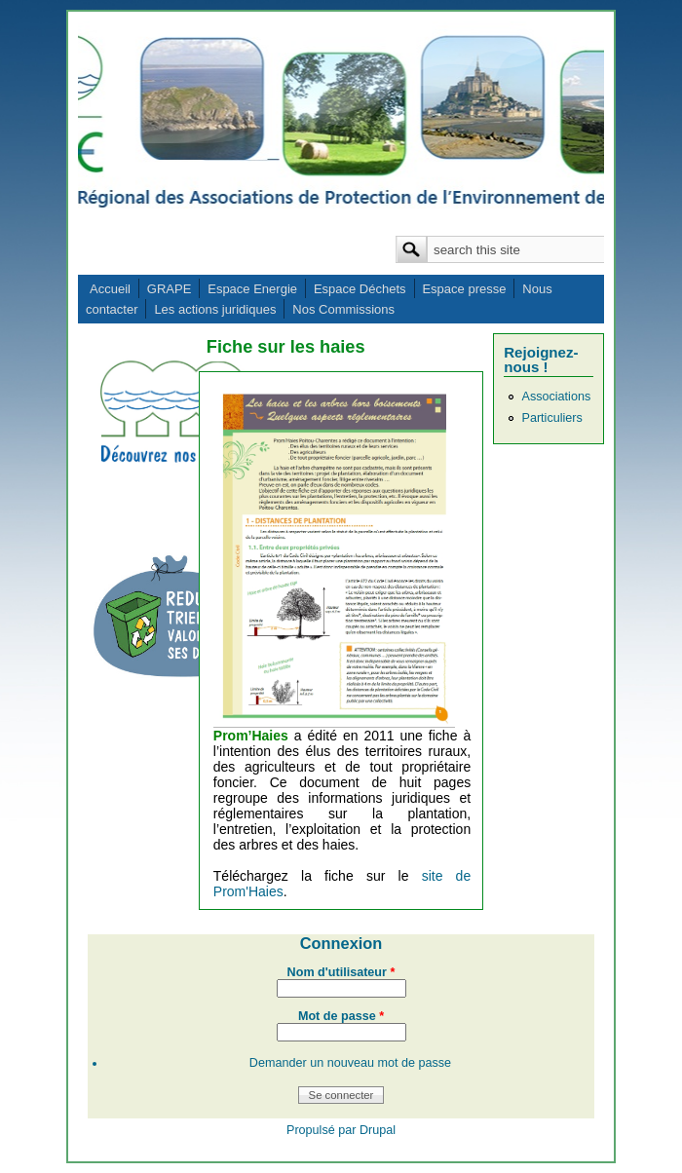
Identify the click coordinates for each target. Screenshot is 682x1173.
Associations (555, 396)
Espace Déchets (360, 289)
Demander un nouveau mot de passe (350, 1063)
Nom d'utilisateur (341, 972)
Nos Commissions (343, 309)
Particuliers (551, 418)
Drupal (378, 1130)
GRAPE (169, 289)
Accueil (110, 289)
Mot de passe (341, 1016)
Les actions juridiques (215, 309)
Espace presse (464, 289)
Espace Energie (252, 289)
